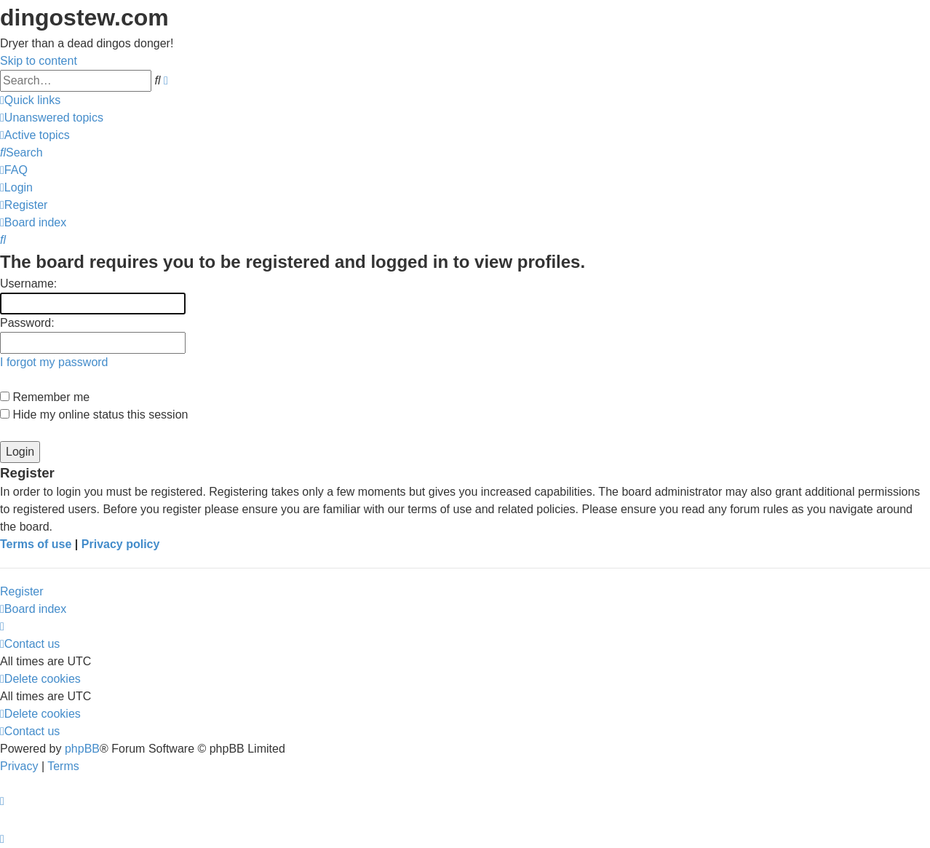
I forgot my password (54, 362)
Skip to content (38, 61)
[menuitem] (51, 117)
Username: (28, 283)
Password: (27, 323)
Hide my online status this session (94, 414)
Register (22, 591)
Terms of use (35, 544)
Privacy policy (121, 544)
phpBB (82, 748)
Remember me (45, 397)
